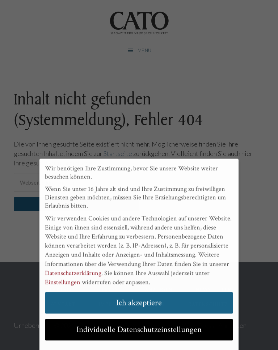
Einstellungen (62, 285)
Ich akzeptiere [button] (139, 306)
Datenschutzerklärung (73, 276)
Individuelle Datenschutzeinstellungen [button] (139, 333)
